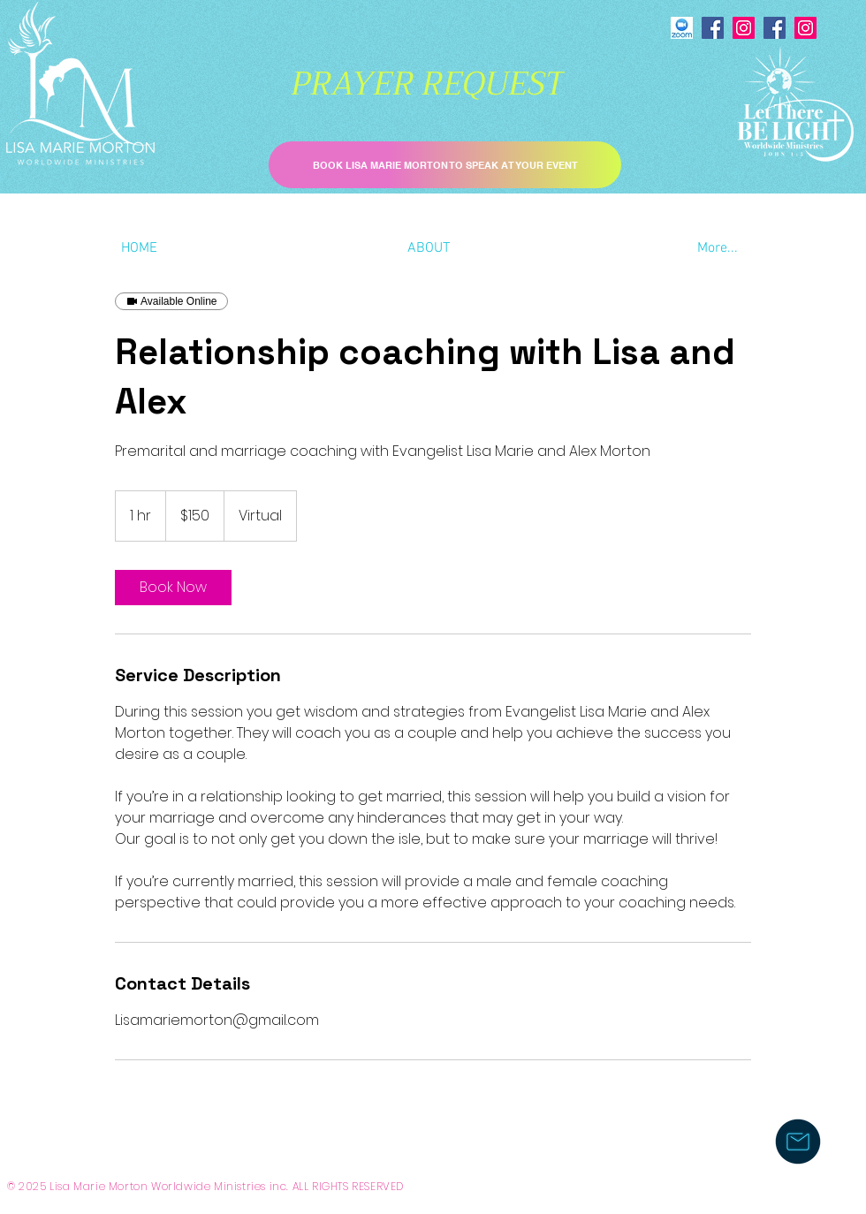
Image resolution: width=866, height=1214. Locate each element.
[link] (173, 587)
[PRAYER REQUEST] (427, 84)
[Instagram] (744, 28)
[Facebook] (713, 28)
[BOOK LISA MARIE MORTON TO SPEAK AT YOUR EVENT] (445, 164)
